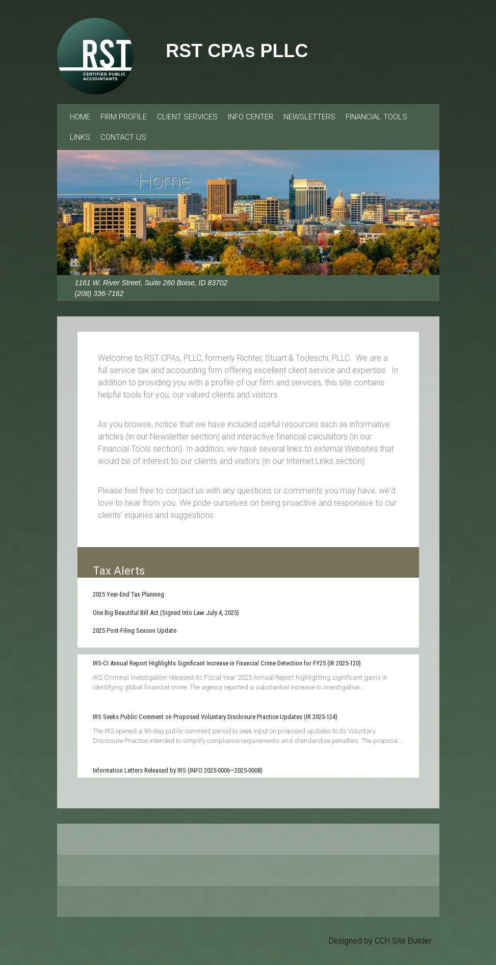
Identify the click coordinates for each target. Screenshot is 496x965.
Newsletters (309, 116)
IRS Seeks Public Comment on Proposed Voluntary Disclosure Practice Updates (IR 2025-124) (215, 717)
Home (80, 116)
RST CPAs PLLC (237, 50)
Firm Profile (123, 116)
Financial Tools (376, 116)
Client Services (187, 116)
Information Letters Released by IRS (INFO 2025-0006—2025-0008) (178, 770)
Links (80, 137)
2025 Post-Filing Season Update (134, 630)
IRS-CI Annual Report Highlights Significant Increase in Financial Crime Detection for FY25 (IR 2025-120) (227, 663)
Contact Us (123, 137)
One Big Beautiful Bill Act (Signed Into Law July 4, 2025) (166, 612)
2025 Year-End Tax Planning (128, 594)
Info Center (250, 116)
